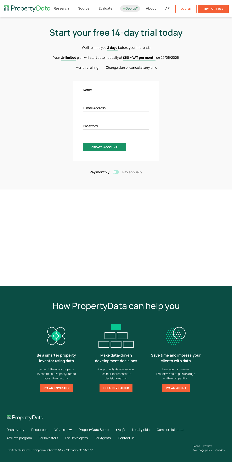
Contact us (127, 438)
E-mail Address (94, 108)
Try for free (213, 9)
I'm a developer (116, 388)
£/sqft (121, 429)
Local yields (142, 429)
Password (90, 126)
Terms (196, 445)
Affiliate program (19, 438)
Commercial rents (171, 429)
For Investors (49, 438)
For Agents (104, 438)
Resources (40, 429)
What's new (64, 429)
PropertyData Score (95, 429)
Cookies (220, 450)
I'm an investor (56, 388)
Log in (186, 9)
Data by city (15, 429)
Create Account (104, 147)
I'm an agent (175, 388)
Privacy (208, 445)
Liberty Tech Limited (18, 450)
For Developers (77, 438)
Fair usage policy (202, 450)
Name (87, 90)
